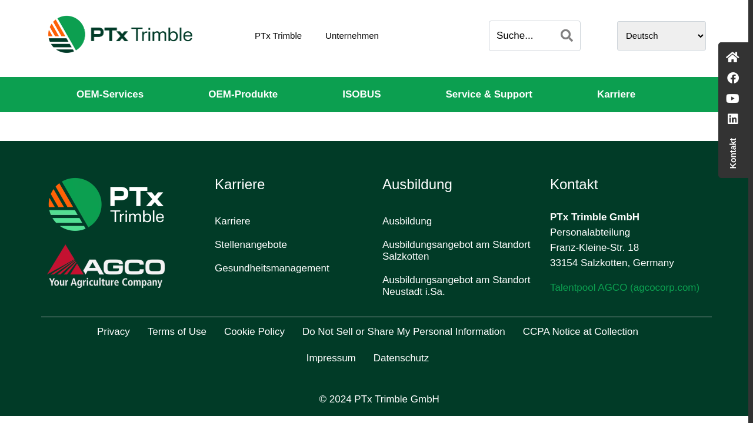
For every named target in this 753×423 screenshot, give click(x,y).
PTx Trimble (278, 36)
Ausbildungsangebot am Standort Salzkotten (456, 250)
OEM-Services (110, 94)
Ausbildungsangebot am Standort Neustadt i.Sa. (456, 285)
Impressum (331, 358)
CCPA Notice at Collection (580, 331)
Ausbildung (407, 221)
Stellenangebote (251, 244)
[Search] (567, 36)
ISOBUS (361, 94)
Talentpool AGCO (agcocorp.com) (624, 287)
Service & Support (489, 94)
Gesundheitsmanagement (272, 268)
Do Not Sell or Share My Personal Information (403, 331)
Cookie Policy (254, 331)
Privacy (113, 331)
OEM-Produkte (243, 94)
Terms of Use (177, 331)
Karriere (616, 94)
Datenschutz (401, 358)
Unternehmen (352, 36)
